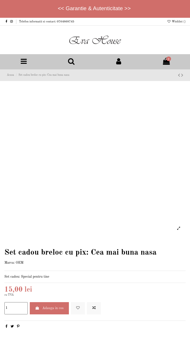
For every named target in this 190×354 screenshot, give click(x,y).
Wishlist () (176, 21)
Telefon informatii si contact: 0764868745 (46, 21)
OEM (20, 263)
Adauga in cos (49, 308)
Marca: (9, 263)
